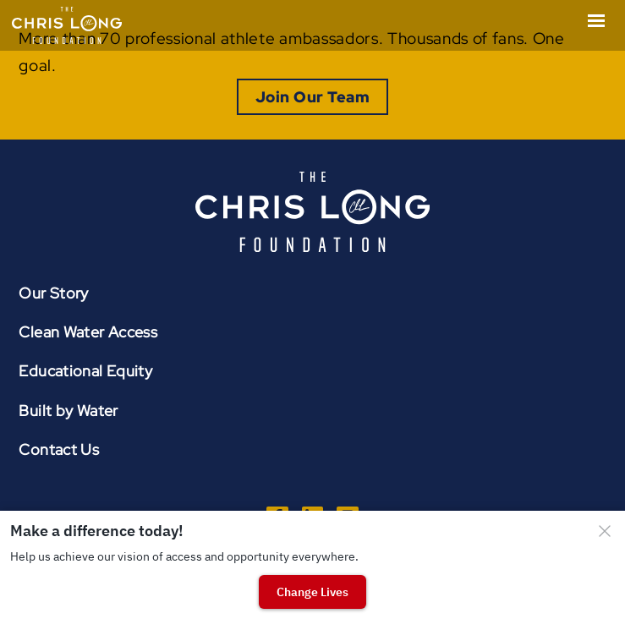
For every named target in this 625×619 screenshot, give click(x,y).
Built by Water (68, 410)
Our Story (53, 293)
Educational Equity (85, 371)
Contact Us (59, 449)
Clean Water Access (88, 332)
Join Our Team (312, 97)
